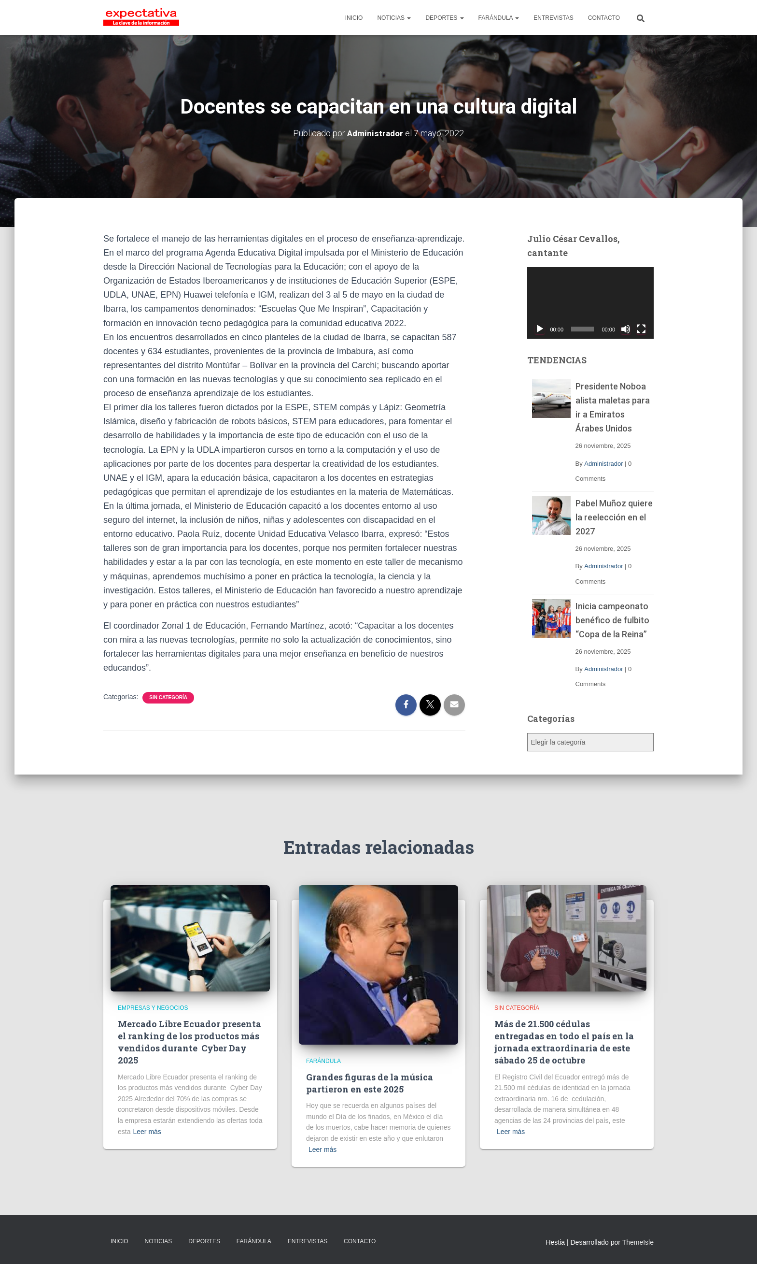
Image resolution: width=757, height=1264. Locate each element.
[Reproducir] (540, 329)
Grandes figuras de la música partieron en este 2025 (369, 1083)
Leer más (147, 1131)
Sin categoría (168, 697)
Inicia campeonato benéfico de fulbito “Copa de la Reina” (612, 620)
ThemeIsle (638, 1242)
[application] (590, 303)
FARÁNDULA (498, 17)
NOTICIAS (394, 17)
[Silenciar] (626, 329)
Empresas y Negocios (153, 1008)
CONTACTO (604, 17)
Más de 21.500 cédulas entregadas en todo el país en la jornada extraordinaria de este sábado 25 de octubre (564, 1042)
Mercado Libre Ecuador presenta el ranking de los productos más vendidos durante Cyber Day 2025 (189, 1042)
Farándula (323, 1061)
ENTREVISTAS (553, 17)
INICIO (354, 17)
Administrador (603, 463)
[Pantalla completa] (641, 329)
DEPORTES (444, 17)
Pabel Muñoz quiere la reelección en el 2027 (614, 517)
